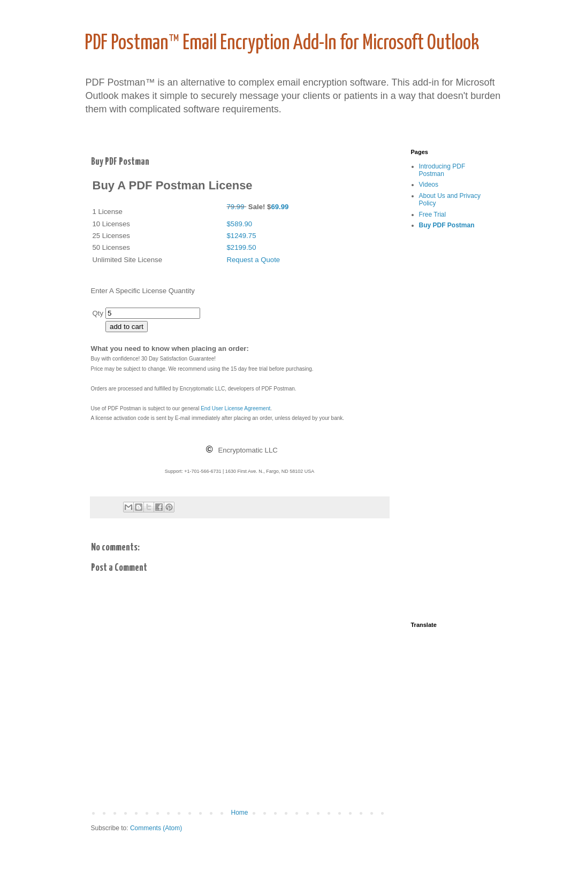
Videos (428, 184)
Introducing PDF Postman (442, 170)
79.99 (236, 207)
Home (239, 812)
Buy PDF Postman (447, 225)
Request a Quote (253, 260)
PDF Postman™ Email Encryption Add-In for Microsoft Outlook (282, 43)
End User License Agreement (235, 408)
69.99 (279, 207)
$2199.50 (241, 247)
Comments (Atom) (156, 828)
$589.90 (240, 224)
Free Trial (432, 214)
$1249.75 (241, 236)
